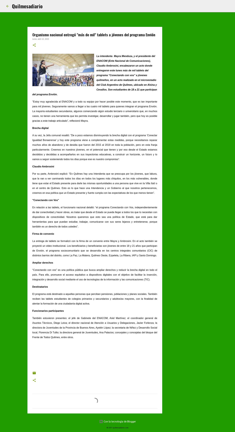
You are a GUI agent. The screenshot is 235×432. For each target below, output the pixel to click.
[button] (34, 45)
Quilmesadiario (27, 6)
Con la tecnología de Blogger (117, 421)
